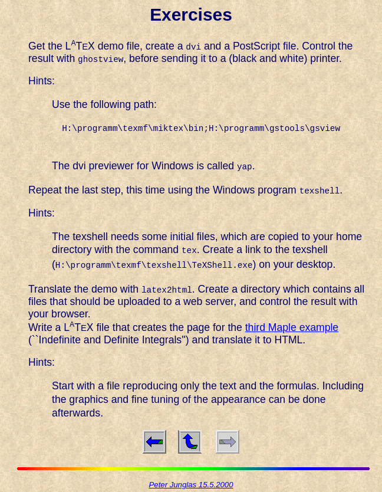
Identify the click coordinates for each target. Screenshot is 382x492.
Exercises (191, 14)
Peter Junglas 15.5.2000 (191, 482)
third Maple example (291, 326)
